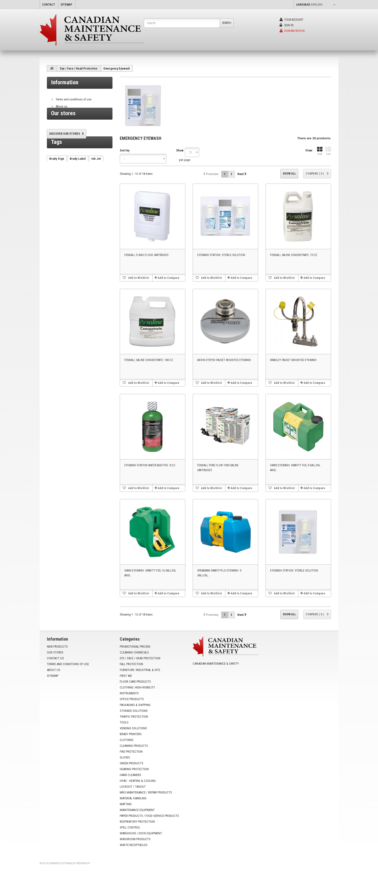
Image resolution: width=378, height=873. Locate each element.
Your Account (291, 19)
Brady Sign (56, 183)
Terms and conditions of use (73, 97)
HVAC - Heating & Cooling (138, 781)
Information (64, 82)
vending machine (85, 190)
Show (179, 150)
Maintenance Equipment (137, 810)
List (328, 151)
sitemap (66, 4)
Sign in (286, 25)
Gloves (125, 757)
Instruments (129, 693)
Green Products (131, 763)
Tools (124, 722)
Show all (289, 173)
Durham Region (292, 31)
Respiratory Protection (137, 821)
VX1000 (54, 205)
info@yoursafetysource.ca (222, 681)
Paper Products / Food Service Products (149, 816)
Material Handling (133, 798)
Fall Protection (131, 664)
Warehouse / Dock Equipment (141, 833)
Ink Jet (96, 183)
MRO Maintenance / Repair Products (146, 792)
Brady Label (78, 183)
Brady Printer (58, 190)
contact (48, 4)
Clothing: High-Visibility (137, 687)
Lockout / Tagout (133, 786)
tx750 (83, 197)
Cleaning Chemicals (134, 652)
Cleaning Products (134, 746)
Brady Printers (131, 734)
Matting (126, 804)
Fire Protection (131, 751)
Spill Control (130, 827)
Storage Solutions (134, 711)
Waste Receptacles (133, 845)
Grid (319, 151)
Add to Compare (168, 278)
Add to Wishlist (138, 278)
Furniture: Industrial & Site (140, 670)
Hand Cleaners (130, 775)
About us (61, 104)
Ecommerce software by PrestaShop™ (69, 863)
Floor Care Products (135, 681)
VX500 (97, 197)
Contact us (55, 658)
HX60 (70, 197)
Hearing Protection (134, 769)
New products (57, 646)
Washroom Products (135, 839)
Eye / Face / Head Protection (78, 68)
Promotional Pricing (135, 646)
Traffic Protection (134, 716)
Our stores (62, 111)
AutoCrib (55, 197)
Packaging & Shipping (135, 705)
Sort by (124, 150)
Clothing (126, 740)
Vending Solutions (133, 728)
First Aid (126, 676)
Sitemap (52, 676)
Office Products (132, 699)
